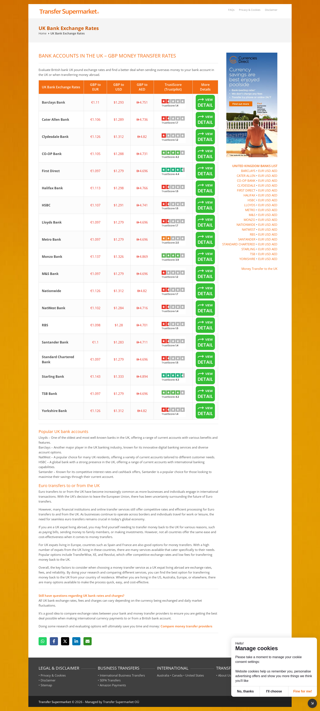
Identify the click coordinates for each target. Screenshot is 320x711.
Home (43, 33)
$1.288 (119, 154)
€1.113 (95, 188)
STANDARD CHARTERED (238, 244)
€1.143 (95, 376)
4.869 (142, 256)
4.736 (142, 119)
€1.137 (95, 256)
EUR (261, 171)
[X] (65, 641)
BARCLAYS (248, 171)
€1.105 (95, 154)
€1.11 (95, 102)
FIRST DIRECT (246, 190)
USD (268, 171)
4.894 (142, 376)
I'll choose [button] (274, 691)
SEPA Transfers (110, 680)
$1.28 (119, 325)
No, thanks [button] (245, 691)
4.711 (142, 342)
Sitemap (46, 685)
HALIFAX (249, 195)
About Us (224, 675)
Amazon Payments (113, 685)
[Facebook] (54, 641)
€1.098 (95, 325)
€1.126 (95, 136)
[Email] (87, 641)
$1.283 (119, 342)
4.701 (142, 325)
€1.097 (95, 171)
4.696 (142, 171)
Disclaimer (271, 10)
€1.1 (95, 342)
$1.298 (119, 188)
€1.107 (95, 205)
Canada (177, 675)
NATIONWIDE (246, 225)
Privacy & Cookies (249, 10)
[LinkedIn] (76, 641)
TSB (252, 254)
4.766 (142, 188)
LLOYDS (249, 205)
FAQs (231, 10)
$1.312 (119, 136)
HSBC (251, 200)
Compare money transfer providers (186, 626)
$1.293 (119, 102)
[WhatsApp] (43, 641)
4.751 (142, 102)
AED (274, 171)
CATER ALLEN (246, 176)
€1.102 (95, 308)
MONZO (249, 220)
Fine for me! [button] (302, 691)
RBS (252, 234)
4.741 (142, 205)
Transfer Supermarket (55, 702)
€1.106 (95, 119)
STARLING (248, 249)
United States (194, 675)
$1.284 (119, 308)
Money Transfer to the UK (259, 269)
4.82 (142, 136)
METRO (250, 210)
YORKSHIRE (247, 259)
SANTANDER (246, 239)
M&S (252, 215)
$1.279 (119, 171)
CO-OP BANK (246, 180)
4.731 (142, 154)
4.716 (142, 308)
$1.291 (119, 205)
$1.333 (119, 376)
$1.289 (119, 119)
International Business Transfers (122, 675)
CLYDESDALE (246, 185)
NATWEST (248, 229)
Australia (163, 675)
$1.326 (119, 256)
